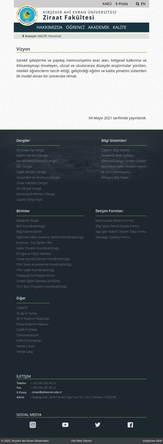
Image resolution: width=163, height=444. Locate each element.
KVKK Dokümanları (29, 341)
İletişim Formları (109, 211)
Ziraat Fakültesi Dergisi (32, 183)
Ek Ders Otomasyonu (116, 172)
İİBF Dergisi (24, 166)
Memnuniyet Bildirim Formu (115, 220)
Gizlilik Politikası (27, 329)
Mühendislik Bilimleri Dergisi (36, 194)
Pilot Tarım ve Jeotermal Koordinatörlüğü (44, 264)
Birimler (23, 211)
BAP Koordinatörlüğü (31, 226)
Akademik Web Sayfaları (118, 155)
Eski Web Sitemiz (81, 440)
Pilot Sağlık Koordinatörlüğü (36, 270)
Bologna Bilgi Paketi (115, 177)
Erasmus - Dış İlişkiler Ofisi (34, 243)
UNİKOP (22, 308)
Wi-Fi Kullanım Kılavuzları (33, 318)
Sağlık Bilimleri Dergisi (32, 172)
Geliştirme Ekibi (152, 440)
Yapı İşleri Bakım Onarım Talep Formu (121, 232)
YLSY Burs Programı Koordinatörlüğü (42, 286)
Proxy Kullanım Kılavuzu (32, 324)
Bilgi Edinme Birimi (29, 232)
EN (143, 3)
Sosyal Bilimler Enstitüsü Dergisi (38, 177)
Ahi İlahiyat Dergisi (29, 188)
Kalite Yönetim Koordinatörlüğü (38, 248)
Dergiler (23, 141)
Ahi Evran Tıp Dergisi (31, 150)
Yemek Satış (25, 352)
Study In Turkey (27, 313)
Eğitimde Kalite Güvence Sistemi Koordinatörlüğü (50, 237)
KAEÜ (107, 3)
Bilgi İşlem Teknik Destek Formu (117, 226)
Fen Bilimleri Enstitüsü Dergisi (37, 161)
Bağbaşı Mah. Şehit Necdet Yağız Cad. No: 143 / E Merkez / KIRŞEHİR (74, 397)
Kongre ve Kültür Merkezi (34, 254)
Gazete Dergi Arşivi (30, 199)
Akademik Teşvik (28, 220)
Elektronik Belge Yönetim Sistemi (124, 161)
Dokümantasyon (28, 335)
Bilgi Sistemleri (114, 141)
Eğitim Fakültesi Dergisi (32, 155)
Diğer (21, 298)
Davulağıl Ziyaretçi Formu (113, 237)
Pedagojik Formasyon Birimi (36, 275)
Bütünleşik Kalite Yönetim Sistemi (124, 166)
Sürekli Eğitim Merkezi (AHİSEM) (38, 281)
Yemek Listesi (26, 346)
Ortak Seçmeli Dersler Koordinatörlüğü (43, 259)
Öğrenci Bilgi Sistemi (116, 150)
